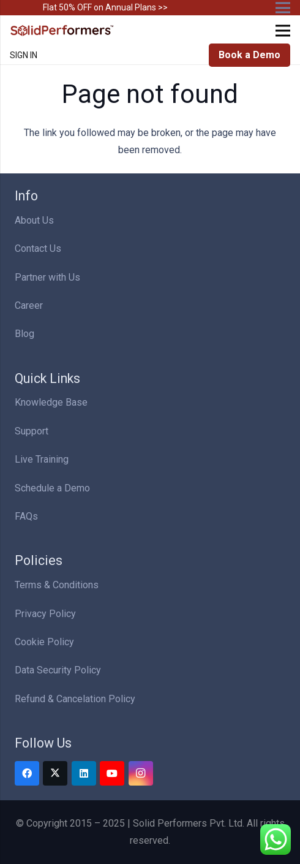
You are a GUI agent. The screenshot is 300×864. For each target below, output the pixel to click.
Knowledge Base (51, 402)
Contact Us (38, 248)
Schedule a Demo (52, 488)
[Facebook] (27, 773)
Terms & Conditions (57, 585)
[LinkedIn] (84, 773)
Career (29, 305)
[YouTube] (112, 773)
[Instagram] (141, 773)
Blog (24, 333)
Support (31, 431)
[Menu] (283, 30)
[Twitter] (55, 773)
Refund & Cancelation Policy (75, 699)
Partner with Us (47, 277)
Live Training (42, 459)
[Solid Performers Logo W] (62, 31)
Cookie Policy (44, 642)
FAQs (26, 516)
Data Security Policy (58, 670)
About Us (34, 220)
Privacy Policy (45, 614)
